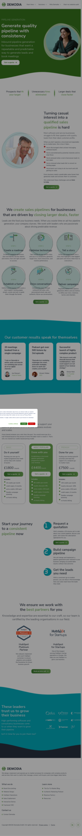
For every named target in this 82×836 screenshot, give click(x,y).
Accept (24, 423)
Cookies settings (13, 423)
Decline (32, 423)
